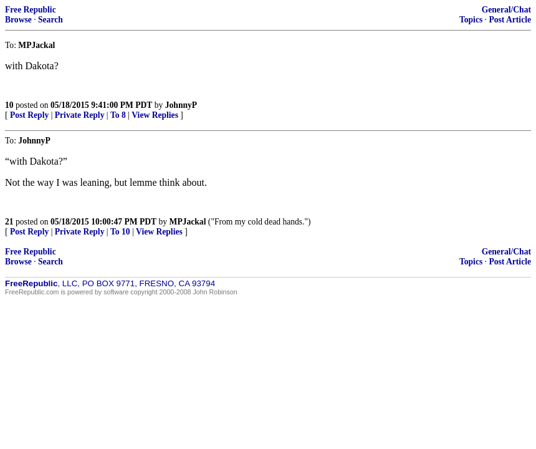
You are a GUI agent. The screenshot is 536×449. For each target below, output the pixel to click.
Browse (18, 19)
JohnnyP (181, 105)
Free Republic (30, 9)
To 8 (118, 115)
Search (50, 19)
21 (9, 221)
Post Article (510, 19)
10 (9, 105)
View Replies (155, 115)
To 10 (120, 231)
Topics (470, 19)
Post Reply (29, 115)
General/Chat (506, 9)
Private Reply (80, 115)
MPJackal (188, 221)
